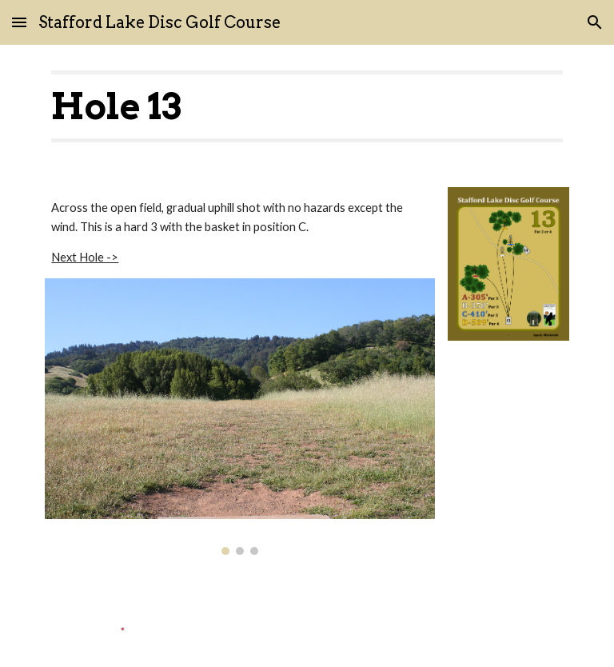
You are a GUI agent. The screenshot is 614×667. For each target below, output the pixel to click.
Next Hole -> (84, 257)
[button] (19, 22)
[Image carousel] (239, 416)
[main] (306, 106)
